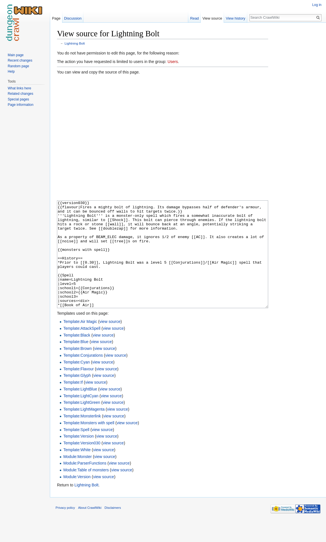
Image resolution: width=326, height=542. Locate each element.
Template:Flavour (78, 390)
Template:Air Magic (80, 343)
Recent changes (20, 60)
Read (194, 18)
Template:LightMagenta (84, 430)
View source (212, 18)
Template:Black (76, 356)
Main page (16, 55)
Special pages (18, 99)
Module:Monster (77, 478)
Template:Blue (75, 363)
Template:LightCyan (80, 417)
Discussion (73, 18)
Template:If (72, 403)
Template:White (76, 471)
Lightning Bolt (75, 43)
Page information (20, 105)
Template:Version (78, 457)
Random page (18, 66)
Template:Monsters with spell (88, 444)
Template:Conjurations (83, 376)
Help (11, 71)
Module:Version (77, 498)
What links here (19, 88)
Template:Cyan (76, 383)
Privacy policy (65, 529)
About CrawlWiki (89, 529)
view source (110, 343)
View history (235, 18)
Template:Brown (77, 369)
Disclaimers (113, 529)
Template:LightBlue (80, 410)
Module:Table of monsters (86, 491)
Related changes (20, 94)
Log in (316, 5)
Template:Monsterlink (82, 437)
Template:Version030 (81, 464)
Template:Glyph (77, 396)
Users (173, 61)
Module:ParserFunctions (84, 484)
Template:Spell (76, 451)
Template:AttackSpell (81, 349)
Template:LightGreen (81, 423)
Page (56, 18)
